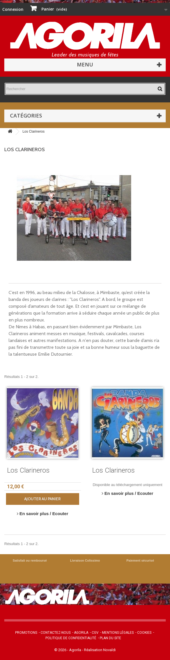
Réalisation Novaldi (100, 650)
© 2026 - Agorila (68, 650)
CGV (95, 633)
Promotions (26, 633)
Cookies (144, 633)
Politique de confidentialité (70, 638)
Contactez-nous (56, 633)
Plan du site (110, 638)
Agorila (81, 633)
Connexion (12, 9)
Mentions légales (118, 633)
